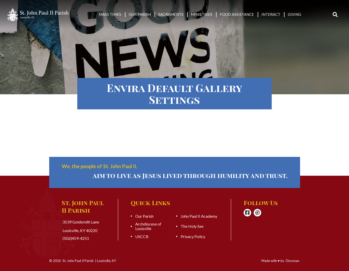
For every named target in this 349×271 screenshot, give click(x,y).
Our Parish (140, 14)
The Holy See (192, 226)
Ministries (201, 14)
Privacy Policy (193, 236)
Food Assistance (237, 14)
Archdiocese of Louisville (148, 226)
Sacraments (170, 14)
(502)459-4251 (75, 238)
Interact (270, 14)
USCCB (142, 236)
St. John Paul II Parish (78, 261)
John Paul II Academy (199, 216)
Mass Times (110, 14)
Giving (294, 14)
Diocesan (292, 261)
